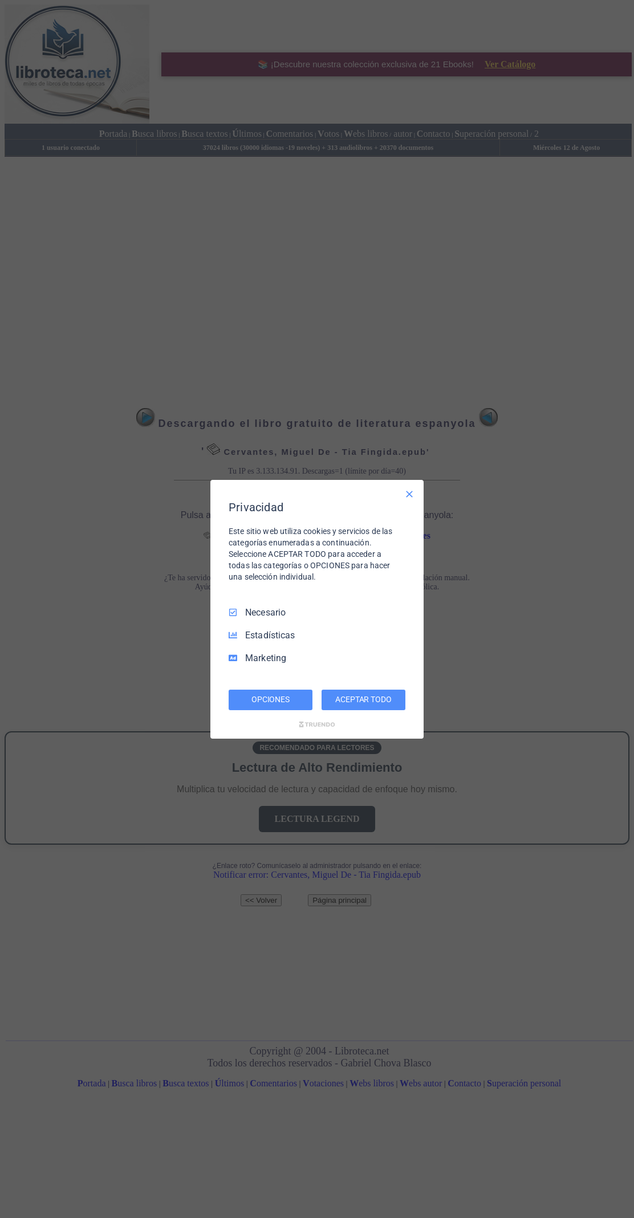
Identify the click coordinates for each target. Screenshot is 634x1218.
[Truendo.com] (317, 724)
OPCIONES (270, 699)
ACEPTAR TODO (363, 699)
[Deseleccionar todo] (409, 493)
